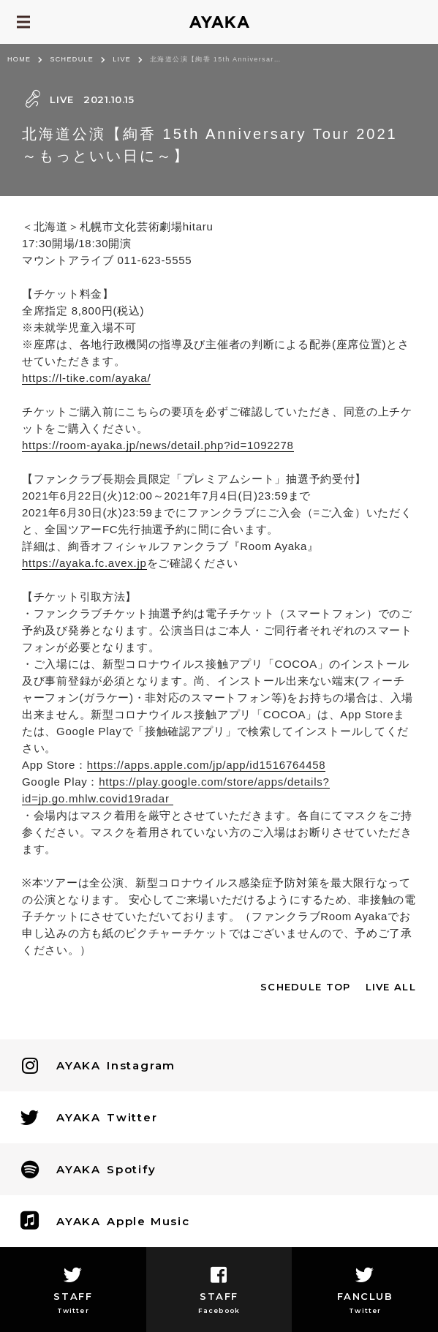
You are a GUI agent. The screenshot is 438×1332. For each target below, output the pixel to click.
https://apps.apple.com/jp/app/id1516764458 (206, 765)
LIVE (122, 59)
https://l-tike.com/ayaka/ (86, 378)
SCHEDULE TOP (305, 987)
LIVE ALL (391, 987)
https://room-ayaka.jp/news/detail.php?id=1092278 (158, 445)
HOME (19, 59)
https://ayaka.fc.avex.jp (84, 563)
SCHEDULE (72, 59)
